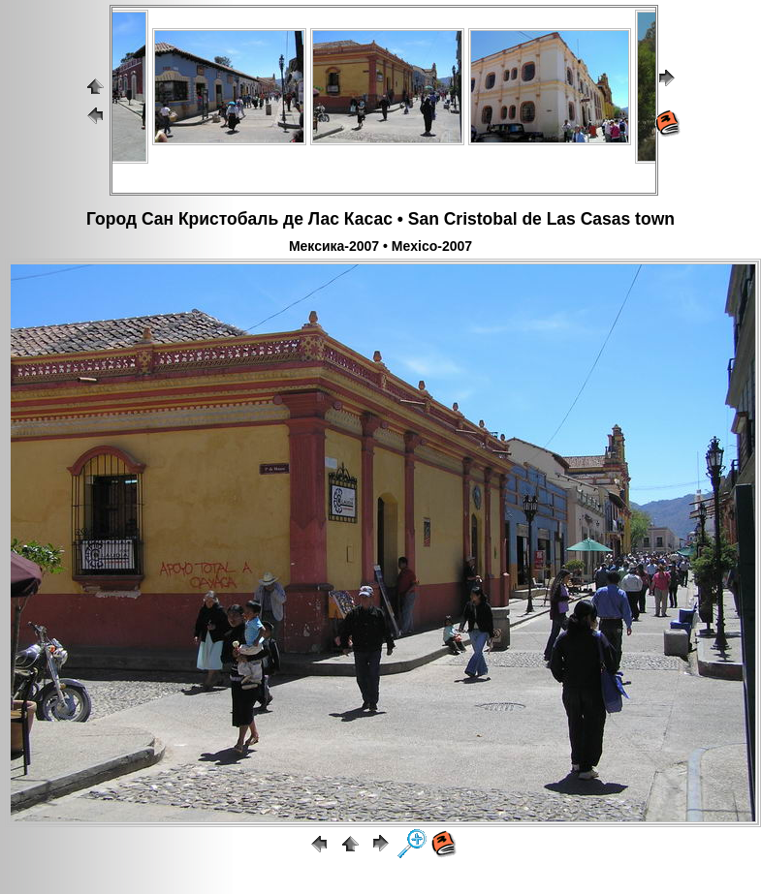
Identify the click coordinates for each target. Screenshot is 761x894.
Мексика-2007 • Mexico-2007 (380, 246)
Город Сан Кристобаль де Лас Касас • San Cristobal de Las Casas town (380, 219)
